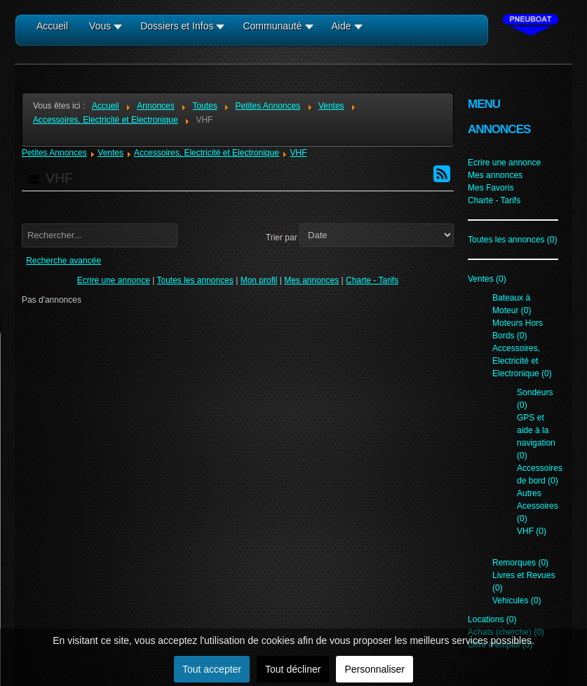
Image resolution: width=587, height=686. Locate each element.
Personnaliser (374, 669)
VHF (298, 153)
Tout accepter (211, 669)
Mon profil (259, 280)
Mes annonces (311, 280)
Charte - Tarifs (372, 280)
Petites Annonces (54, 153)
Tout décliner (293, 669)
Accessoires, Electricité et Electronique (206, 153)
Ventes (110, 153)
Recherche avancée (63, 261)
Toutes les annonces (194, 280)
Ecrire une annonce (113, 280)
